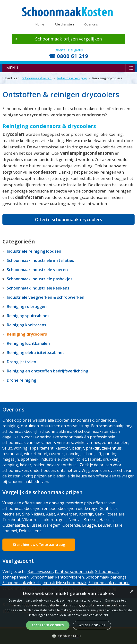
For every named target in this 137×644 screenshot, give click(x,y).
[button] (68, 636)
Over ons (91, 24)
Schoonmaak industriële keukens (38, 288)
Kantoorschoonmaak (74, 571)
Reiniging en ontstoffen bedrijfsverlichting (47, 371)
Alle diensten (64, 24)
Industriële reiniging (71, 78)
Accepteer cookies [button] (48, 625)
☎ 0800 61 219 (68, 56)
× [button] (131, 591)
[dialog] (68, 615)
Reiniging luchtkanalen (28, 343)
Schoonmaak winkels (21, 582)
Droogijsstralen (21, 361)
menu (12, 68)
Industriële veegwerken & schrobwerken (45, 297)
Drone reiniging (21, 380)
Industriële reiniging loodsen (34, 251)
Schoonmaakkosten (36, 78)
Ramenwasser (40, 571)
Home (39, 24)
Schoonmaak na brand (108, 582)
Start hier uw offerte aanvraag (39, 544)
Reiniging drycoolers (27, 334)
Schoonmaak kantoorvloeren (57, 577)
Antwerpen (67, 514)
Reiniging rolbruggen (27, 306)
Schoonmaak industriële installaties (40, 260)
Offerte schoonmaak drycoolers (68, 219)
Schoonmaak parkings (106, 577)
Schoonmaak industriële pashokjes (39, 279)
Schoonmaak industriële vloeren (37, 269)
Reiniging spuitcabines (28, 315)
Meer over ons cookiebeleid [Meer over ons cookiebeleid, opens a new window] (88, 615)
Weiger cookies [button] (92, 625)
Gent (104, 508)
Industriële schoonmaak (64, 582)
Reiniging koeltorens (26, 325)
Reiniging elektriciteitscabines (35, 352)
